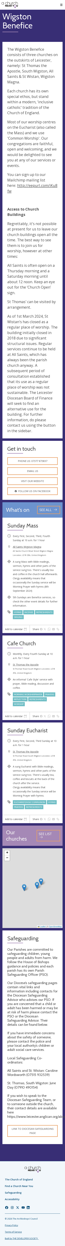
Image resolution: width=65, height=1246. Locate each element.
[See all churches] (48, 835)
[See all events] (48, 510)
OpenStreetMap (55, 927)
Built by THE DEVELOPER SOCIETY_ (22, 1238)
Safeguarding (13, 1192)
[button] (24, 887)
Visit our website (32, 481)
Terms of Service (13, 1231)
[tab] (15, 629)
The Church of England (19, 1179)
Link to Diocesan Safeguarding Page (33, 1131)
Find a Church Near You (19, 1186)
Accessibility (12, 1199)
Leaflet (42, 927)
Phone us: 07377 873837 (32, 461)
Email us (32, 471)
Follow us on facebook (32, 491)
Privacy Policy (11, 1225)
